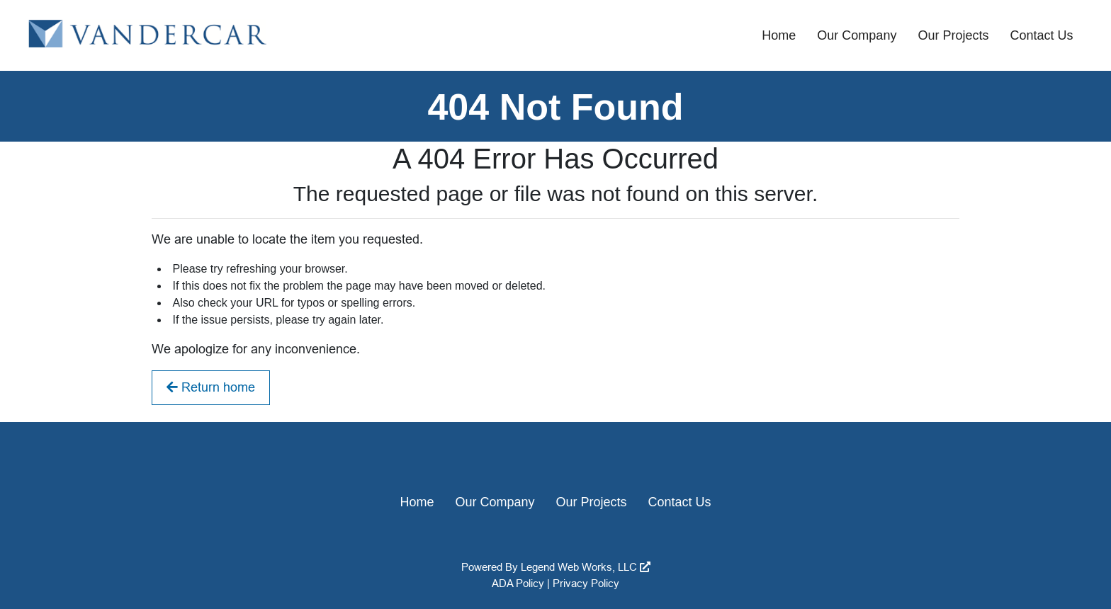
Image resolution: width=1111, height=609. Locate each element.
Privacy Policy (586, 583)
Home (779, 35)
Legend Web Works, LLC (585, 567)
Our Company (856, 35)
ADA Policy (518, 583)
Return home (211, 387)
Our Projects (953, 35)
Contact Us (1041, 35)
